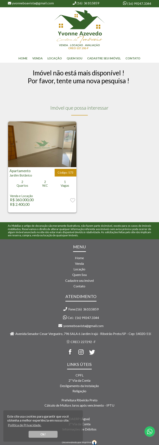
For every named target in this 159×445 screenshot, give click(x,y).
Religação (79, 391)
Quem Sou (74, 58)
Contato (132, 58)
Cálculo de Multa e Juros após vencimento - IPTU (79, 405)
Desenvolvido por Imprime (79, 442)
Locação (54, 58)
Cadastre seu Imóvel (104, 58)
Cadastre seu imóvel (79, 280)
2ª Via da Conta (79, 380)
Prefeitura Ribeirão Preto (79, 400)
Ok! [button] (43, 434)
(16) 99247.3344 (139, 3)
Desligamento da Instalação (79, 386)
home (23, 58)
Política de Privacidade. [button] (24, 425)
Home (79, 258)
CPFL (79, 375)
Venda (37, 58)
